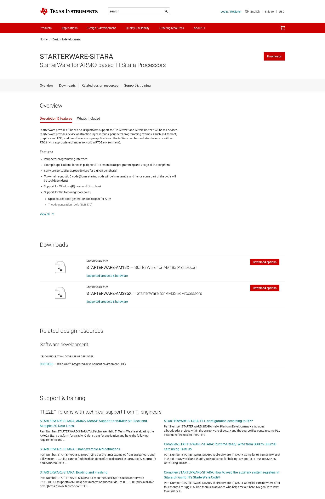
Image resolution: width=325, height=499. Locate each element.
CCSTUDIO (46, 364)
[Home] (69, 11)
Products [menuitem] (46, 28)
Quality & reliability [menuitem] (137, 28)
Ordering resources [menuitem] (171, 28)
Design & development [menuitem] (101, 28)
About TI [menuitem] (199, 28)
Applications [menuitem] (70, 28)
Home (43, 39)
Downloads (274, 56)
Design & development (66, 39)
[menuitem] (282, 28)
